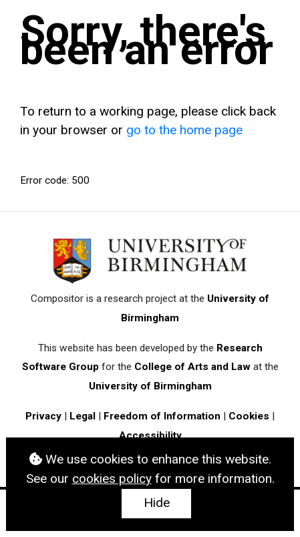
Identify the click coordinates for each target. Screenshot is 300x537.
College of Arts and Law (192, 367)
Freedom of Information (162, 416)
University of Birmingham (150, 386)
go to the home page (184, 130)
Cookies (249, 416)
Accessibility (150, 435)
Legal (82, 416)
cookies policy (112, 478)
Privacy (43, 416)
